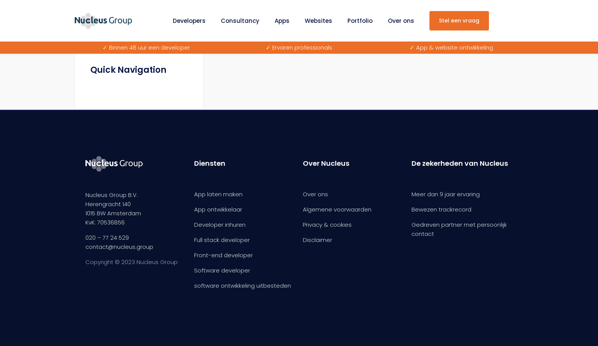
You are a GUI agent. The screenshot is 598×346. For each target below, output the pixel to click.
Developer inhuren (220, 225)
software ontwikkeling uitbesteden (242, 286)
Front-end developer (223, 255)
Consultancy (240, 21)
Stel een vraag (459, 20)
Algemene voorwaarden (337, 209)
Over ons (401, 21)
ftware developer (225, 270)
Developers (189, 21)
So (197, 270)
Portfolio (360, 21)
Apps (282, 21)
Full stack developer (222, 240)
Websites (318, 21)
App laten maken (218, 194)
